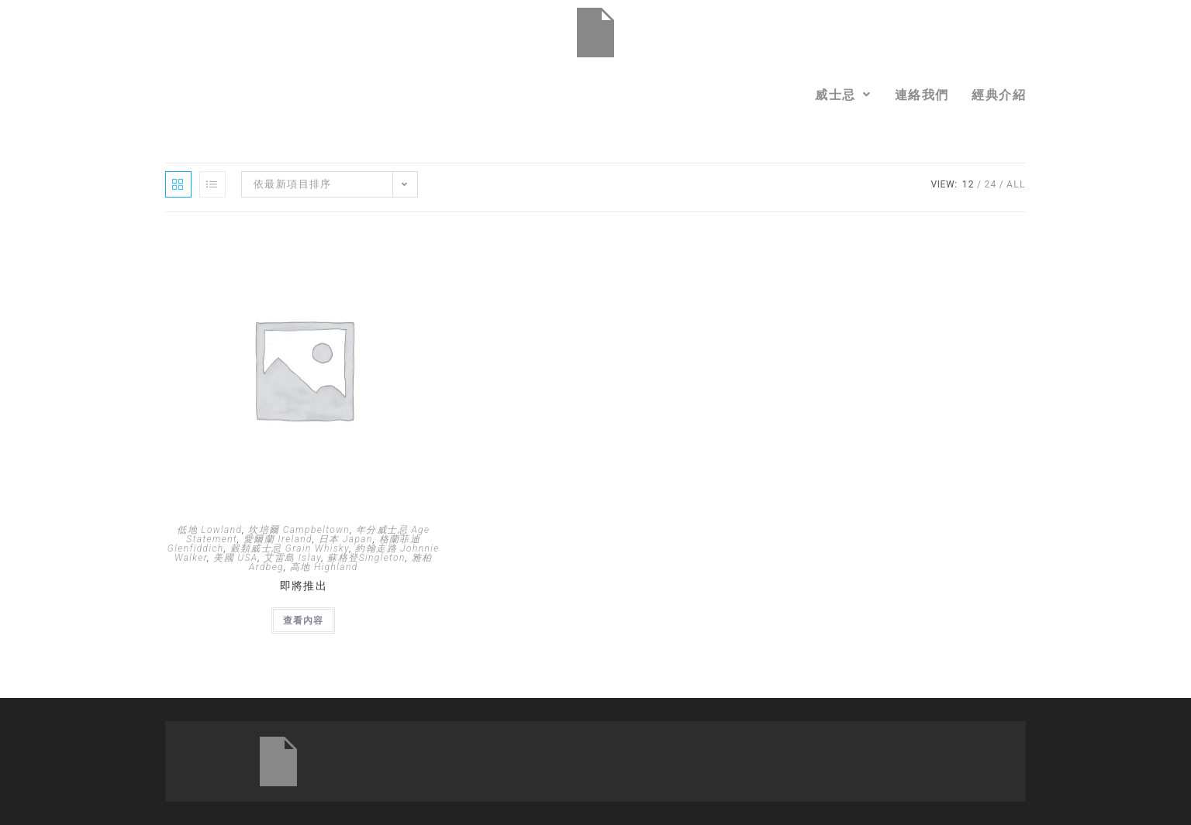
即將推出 (304, 585)
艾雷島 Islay (292, 557)
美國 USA (235, 557)
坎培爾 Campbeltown (299, 529)
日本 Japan (346, 539)
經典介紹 (999, 94)
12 (968, 184)
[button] (843, 94)
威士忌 (843, 94)
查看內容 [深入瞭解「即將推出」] (303, 620)
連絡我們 (922, 94)
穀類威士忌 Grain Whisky (290, 548)
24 (990, 184)
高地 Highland (324, 567)
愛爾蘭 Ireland (277, 539)
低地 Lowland (209, 529)
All (1016, 184)
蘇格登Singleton (366, 557)
